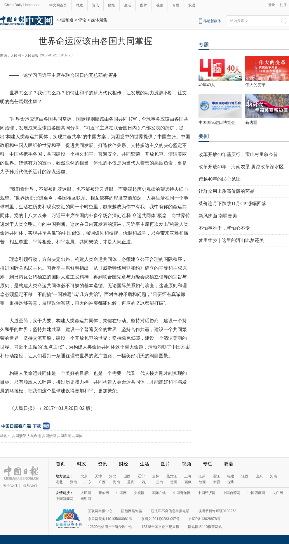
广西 (102, 482)
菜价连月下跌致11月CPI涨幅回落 (232, 203)
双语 (191, 5)
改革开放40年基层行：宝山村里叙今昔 (238, 154)
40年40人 (207, 85)
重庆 (130, 482)
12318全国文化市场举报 (160, 527)
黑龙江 (171, 476)
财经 (111, 5)
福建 (230, 476)
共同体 (77, 436)
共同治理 (49, 436)
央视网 (139, 493)
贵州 (173, 482)
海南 (116, 482)
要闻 (204, 136)
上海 (187, 476)
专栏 (175, 5)
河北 (112, 476)
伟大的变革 (255, 85)
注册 (283, 5)
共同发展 (64, 436)
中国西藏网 (256, 493)
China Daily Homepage (22, 5)
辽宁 (141, 476)
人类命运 (34, 436)
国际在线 (159, 493)
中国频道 (65, 20)
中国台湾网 (231, 493)
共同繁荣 (19, 436)
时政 (79, 5)
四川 (145, 482)
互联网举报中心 (100, 511)
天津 (98, 476)
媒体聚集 (99, 20)
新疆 (216, 482)
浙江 (216, 476)
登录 (271, 5)
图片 (143, 5)
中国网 (121, 493)
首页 (60, 463)
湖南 (73, 482)
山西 (126, 476)
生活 (127, 5)
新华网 (103, 493)
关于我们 (10, 486)
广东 (87, 482)
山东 (259, 476)
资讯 (95, 5)
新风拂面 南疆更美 (218, 215)
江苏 (202, 476)
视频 (159, 5)
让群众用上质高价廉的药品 (227, 191)
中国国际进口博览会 (217, 122)
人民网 (86, 493)
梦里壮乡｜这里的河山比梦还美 (231, 240)
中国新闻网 (64, 499)
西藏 (187, 482)
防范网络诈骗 (131, 511)
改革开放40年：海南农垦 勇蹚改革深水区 (241, 166)
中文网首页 (58, 5)
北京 (84, 476)
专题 (204, 45)
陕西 (202, 482)
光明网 (86, 499)
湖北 (59, 482)
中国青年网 (182, 493)
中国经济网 (206, 493)
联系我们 (30, 486)
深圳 (230, 482)
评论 (82, 20)
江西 (244, 476)
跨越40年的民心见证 (220, 178)
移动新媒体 (212, 21)
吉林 (155, 476)
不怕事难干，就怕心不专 (224, 228)
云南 (159, 482)
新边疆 (251, 122)
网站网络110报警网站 (205, 527)
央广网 (277, 493)
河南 (273, 476)
